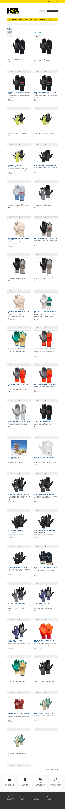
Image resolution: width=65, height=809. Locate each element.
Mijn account (49, 796)
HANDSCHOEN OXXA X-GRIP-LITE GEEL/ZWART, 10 (16, 129)
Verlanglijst (49, 799)
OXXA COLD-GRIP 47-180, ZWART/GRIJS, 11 (19, 275)
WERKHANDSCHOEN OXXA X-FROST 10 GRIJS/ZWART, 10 (44, 677)
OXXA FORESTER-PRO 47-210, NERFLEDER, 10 (45, 312)
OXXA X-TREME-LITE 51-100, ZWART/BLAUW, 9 (41, 604)
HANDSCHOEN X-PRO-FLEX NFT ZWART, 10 (45, 202)
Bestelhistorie (49, 798)
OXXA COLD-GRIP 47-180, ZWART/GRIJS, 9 (45, 275)
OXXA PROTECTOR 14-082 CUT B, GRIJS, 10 (19, 421)
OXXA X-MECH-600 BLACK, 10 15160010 (44, 530)
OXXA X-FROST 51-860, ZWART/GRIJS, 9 (44, 494)
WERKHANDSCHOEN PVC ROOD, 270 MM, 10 (18, 714)
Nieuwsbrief (49, 801)
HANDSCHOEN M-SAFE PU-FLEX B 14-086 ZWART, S (18, 93)
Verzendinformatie (10, 798)
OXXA (19, 23)
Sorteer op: (10, 36)
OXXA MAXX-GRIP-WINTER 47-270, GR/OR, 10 (45, 348)
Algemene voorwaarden (11, 801)
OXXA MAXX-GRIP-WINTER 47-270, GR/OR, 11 (19, 385)
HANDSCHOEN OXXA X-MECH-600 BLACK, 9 (45, 165)
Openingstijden (42, 19)
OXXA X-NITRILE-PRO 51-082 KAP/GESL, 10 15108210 (45, 568)
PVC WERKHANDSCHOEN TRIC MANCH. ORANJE (44, 641)
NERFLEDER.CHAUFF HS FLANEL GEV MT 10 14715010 (19, 239)
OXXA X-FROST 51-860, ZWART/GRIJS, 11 (18, 494)
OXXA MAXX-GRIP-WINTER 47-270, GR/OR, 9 (45, 384)
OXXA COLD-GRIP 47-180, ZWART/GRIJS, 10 (45, 238)
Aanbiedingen (36, 799)
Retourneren (22, 798)
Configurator (9, 796)
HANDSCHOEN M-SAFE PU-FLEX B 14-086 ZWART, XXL (45, 93)
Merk (14, 23)
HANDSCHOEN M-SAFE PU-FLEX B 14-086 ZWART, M (45, 56)
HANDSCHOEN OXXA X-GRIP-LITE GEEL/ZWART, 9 (16, 166)
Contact (25, 19)
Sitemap (21, 799)
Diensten (20, 19)
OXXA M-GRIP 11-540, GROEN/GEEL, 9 (17, 348)
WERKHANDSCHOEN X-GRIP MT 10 (43, 713)
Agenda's (49, 19)
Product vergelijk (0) (38, 32)
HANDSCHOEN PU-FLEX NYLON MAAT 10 (18, 202)
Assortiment (14, 19)
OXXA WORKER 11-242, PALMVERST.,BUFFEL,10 (14, 458)
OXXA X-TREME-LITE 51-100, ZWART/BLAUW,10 (15, 641)
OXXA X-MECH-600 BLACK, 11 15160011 (18, 567)
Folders (31, 19)
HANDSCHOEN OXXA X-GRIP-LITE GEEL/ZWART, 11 (43, 129)
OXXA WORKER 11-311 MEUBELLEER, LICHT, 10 (44, 458)
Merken (36, 19)
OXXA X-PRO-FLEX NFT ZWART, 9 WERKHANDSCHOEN (16, 604)
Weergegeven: (37, 36)
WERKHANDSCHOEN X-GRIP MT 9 (16, 750)
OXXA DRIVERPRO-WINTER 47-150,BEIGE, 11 (18, 312)
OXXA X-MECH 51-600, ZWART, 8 (16, 530)
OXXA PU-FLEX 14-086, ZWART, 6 (42, 421)
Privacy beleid (9, 799)
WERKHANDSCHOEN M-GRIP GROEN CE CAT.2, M (18, 677)
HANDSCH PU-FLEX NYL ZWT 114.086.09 (18, 55)
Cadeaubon (36, 798)
